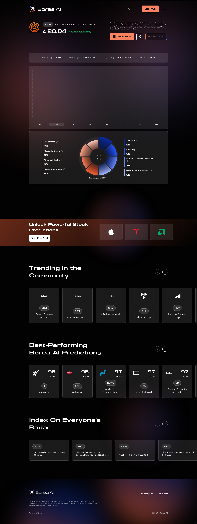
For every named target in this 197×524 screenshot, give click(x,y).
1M (73, 124)
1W (57, 124)
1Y (123, 124)
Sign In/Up (150, 9)
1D (40, 124)
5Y (140, 124)
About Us (163, 493)
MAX (157, 124)
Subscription (147, 493)
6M (107, 124)
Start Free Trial (39, 238)
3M (90, 124)
